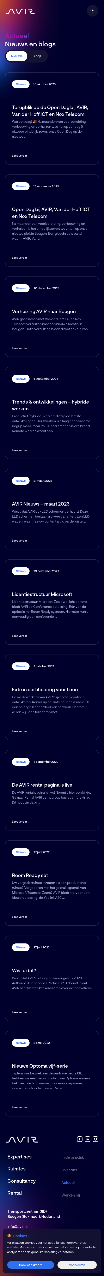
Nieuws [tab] (17, 56)
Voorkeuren (77, 1265)
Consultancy (21, 1181)
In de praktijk (72, 1157)
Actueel (68, 1182)
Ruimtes (16, 1168)
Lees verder (19, 155)
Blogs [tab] (36, 56)
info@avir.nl (17, 1226)
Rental (14, 1193)
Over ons (69, 1170)
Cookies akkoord (30, 1265)
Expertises (19, 1156)
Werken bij (70, 1195)
